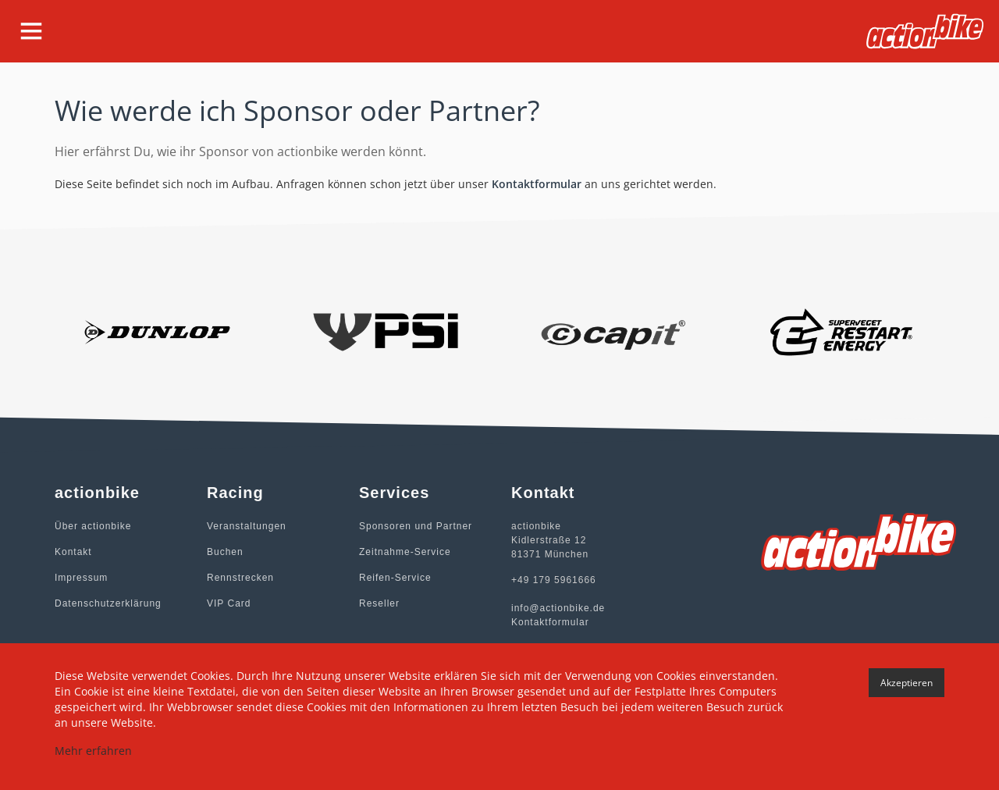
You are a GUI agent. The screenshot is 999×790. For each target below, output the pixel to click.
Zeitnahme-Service (405, 551)
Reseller (379, 603)
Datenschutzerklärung (108, 603)
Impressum (81, 577)
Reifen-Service (395, 577)
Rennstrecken (240, 577)
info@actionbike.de (558, 608)
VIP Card (229, 603)
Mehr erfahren (93, 750)
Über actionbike (93, 526)
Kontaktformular (536, 183)
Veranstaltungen (246, 526)
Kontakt (73, 551)
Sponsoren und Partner (415, 526)
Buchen (225, 551)
